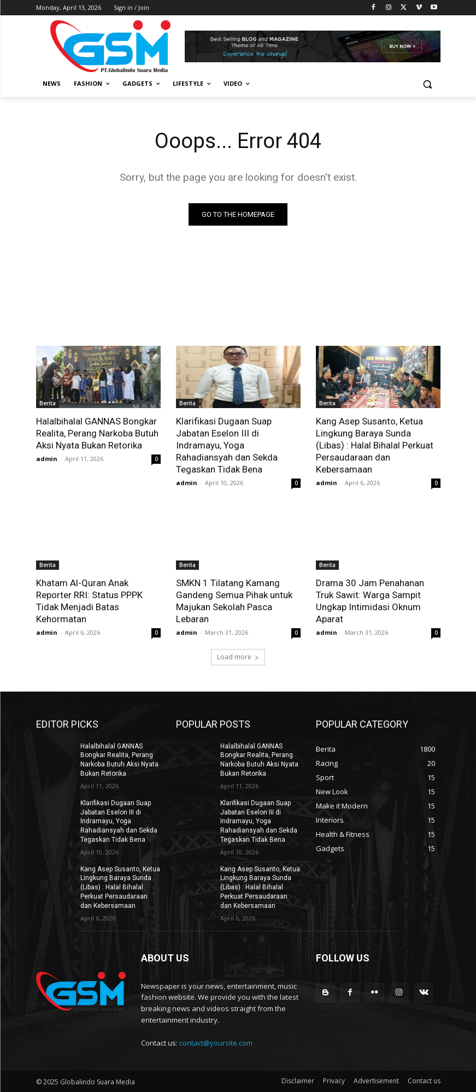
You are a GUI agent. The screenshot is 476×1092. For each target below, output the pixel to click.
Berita (47, 403)
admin (46, 458)
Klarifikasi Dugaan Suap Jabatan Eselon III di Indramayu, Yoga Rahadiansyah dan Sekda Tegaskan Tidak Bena (227, 445)
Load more (238, 657)
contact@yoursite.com (215, 1043)
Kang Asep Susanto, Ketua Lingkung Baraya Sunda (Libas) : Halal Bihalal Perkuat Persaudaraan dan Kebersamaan (374, 445)
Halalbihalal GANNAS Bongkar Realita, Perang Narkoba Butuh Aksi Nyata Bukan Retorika (97, 433)
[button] (427, 84)
